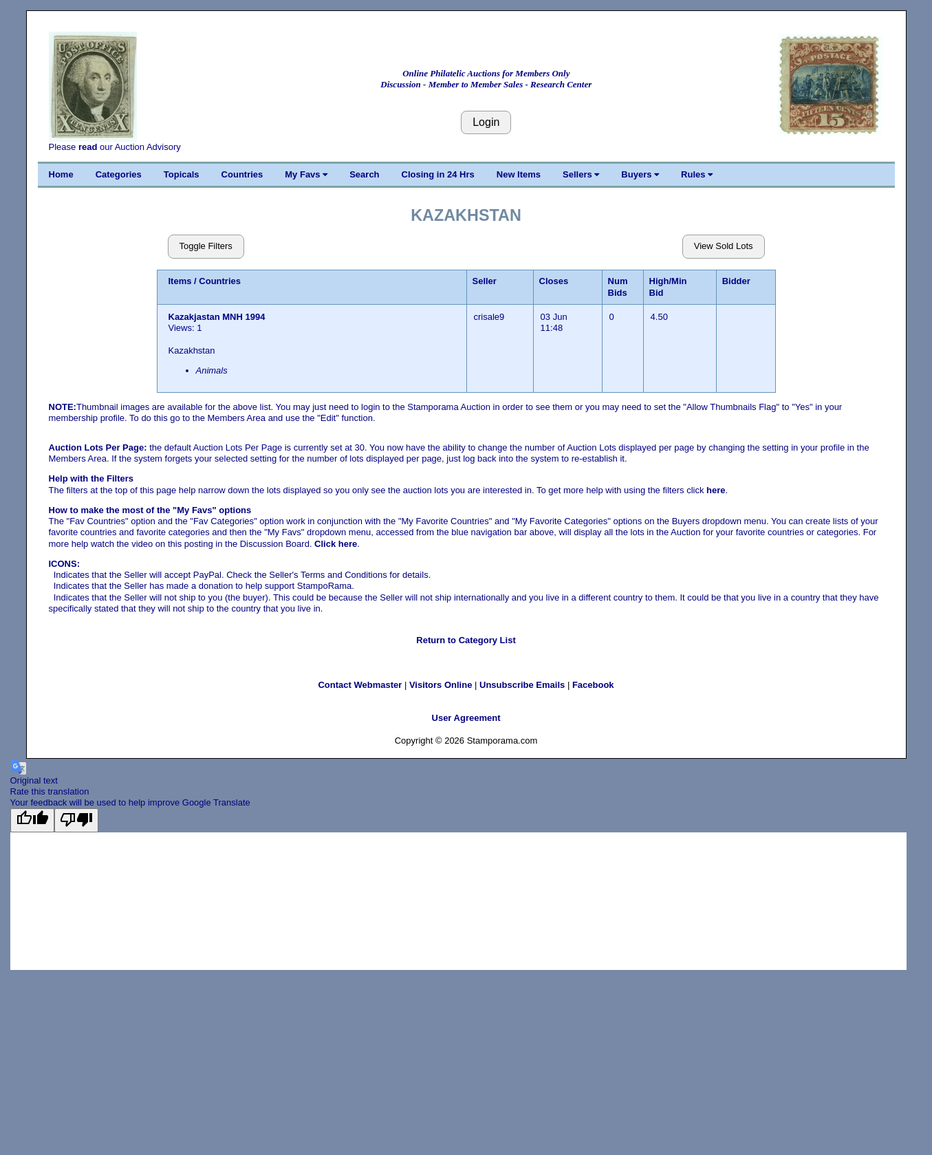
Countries (242, 174)
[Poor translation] (76, 820)
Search (364, 174)
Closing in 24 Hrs (438, 174)
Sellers (581, 174)
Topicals (181, 174)
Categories (119, 174)
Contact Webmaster (360, 685)
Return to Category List (465, 640)
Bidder (736, 281)
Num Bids (618, 286)
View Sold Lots (723, 246)
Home (61, 174)
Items (180, 281)
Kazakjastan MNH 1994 (217, 317)
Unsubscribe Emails (522, 685)
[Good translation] (32, 820)
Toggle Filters (206, 246)
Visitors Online (441, 685)
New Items (519, 174)
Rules (697, 174)
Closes (554, 281)
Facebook (593, 685)
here (715, 490)
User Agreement (466, 718)
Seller (485, 281)
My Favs (306, 174)
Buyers (640, 174)
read (87, 147)
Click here (335, 544)
